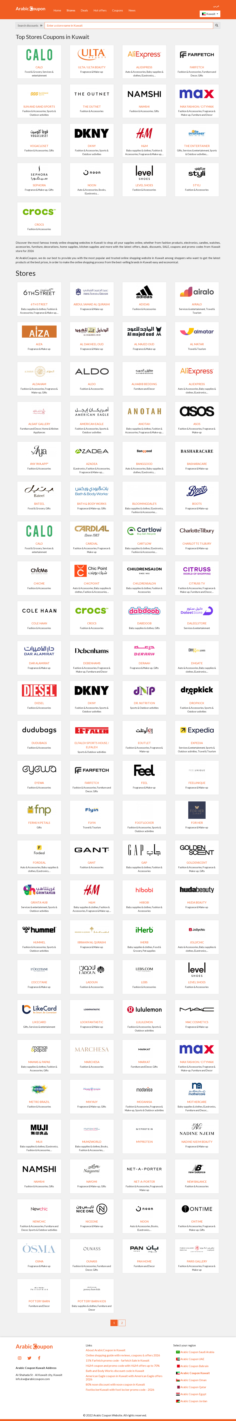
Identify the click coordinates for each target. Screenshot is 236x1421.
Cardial (92, 543)
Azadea (91, 463)
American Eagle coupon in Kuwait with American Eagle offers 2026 (124, 1377)
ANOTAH (144, 424)
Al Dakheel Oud (92, 344)
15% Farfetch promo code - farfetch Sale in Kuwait (117, 1360)
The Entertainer (197, 146)
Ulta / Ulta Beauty (91, 67)
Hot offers (100, 10)
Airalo (197, 304)
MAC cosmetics (196, 1022)
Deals (84, 10)
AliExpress (144, 67)
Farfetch (197, 67)
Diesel (39, 703)
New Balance (197, 1181)
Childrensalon (144, 583)
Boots (197, 503)
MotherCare (196, 1101)
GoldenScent (197, 862)
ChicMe (39, 583)
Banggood (144, 463)
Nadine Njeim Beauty (196, 1141)
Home (57, 10)
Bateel (39, 503)
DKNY (92, 146)
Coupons (117, 10)
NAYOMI (91, 1181)
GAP (144, 862)
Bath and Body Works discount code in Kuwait (115, 1370)
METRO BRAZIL (39, 1101)
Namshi (144, 106)
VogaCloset (39, 146)
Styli (197, 185)
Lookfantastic (91, 1022)
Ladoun (92, 982)
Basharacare (197, 463)
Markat (144, 1062)
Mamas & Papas (39, 1062)
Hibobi (144, 902)
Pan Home (144, 1261)
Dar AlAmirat (39, 663)
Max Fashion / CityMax (197, 106)
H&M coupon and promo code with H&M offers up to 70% (123, 1365)
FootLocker (144, 822)
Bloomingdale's (144, 503)
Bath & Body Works (91, 503)
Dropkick (196, 703)
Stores (71, 10)
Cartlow (144, 543)
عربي (216, 5)
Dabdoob (144, 623)
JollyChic (197, 942)
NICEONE (92, 1221)
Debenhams (91, 663)
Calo (39, 67)
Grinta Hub (39, 902)
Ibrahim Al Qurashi (91, 942)
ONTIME (197, 1221)
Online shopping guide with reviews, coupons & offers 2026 (123, 1355)
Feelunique (196, 782)
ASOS (196, 424)
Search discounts (30, 25)
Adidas (144, 304)
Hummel (39, 942)
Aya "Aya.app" (39, 463)
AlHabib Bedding (144, 384)
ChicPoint (92, 583)
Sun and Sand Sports (39, 106)
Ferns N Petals (39, 822)
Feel (144, 782)
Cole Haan (39, 623)
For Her (197, 822)
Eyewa (39, 782)
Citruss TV (197, 583)
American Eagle (92, 424)
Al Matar (197, 344)
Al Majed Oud (144, 344)
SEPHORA (39, 185)
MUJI (39, 1141)
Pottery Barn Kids (92, 1301)
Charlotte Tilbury (197, 543)
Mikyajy (92, 1101)
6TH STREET (39, 304)
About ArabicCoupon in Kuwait (105, 1350)
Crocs (39, 224)
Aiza (39, 344)
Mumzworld (91, 1141)
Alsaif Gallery (39, 424)
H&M (144, 146)
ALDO (92, 384)
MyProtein (144, 1141)
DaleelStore (196, 623)
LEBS (144, 982)
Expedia (197, 743)
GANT (92, 862)
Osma (39, 1261)
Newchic (39, 1221)
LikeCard (39, 1022)
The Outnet (92, 106)
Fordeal (39, 862)
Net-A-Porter (144, 1181)
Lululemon (144, 1022)
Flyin (92, 822)
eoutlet (144, 743)
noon (92, 185)
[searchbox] (129, 25)
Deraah (144, 663)
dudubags (39, 743)
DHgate (197, 663)
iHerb (144, 942)
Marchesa (91, 1062)
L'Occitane (39, 982)
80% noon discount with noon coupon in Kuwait (115, 1384)
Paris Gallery (197, 1261)
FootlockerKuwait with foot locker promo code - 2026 (120, 1389)
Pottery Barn (39, 1301)
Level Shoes (144, 185)
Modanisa (144, 1101)
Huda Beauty (196, 902)
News (132, 10)
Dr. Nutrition (144, 703)
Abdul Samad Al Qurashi (92, 304)
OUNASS (91, 1261)
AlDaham (39, 384)
